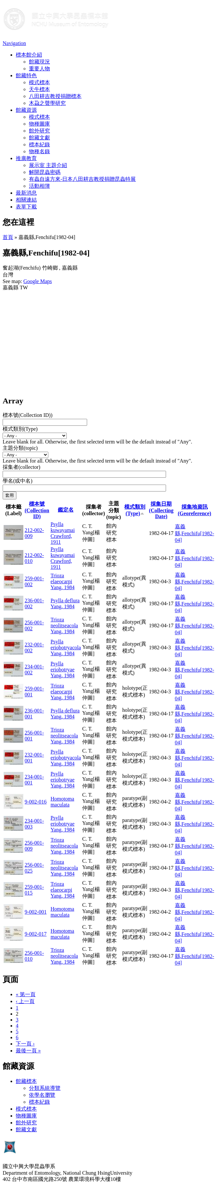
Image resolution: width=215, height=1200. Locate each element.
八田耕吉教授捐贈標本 (55, 96)
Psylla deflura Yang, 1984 (65, 603)
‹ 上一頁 (25, 1001)
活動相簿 (39, 186)
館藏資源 (26, 110)
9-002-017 (36, 934)
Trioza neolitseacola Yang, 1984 (64, 625)
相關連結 (26, 200)
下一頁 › (25, 1043)
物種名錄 (39, 151)
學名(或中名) (18, 481)
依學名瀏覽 (42, 1095)
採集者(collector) (21, 467)
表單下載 (26, 206)
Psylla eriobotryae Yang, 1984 (63, 669)
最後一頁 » (28, 1050)
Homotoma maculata (62, 801)
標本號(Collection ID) (37, 510)
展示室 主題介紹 (48, 165)
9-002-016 (36, 801)
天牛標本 (39, 89)
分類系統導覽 (44, 1088)
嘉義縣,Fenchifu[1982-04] (194, 533)
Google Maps (37, 281)
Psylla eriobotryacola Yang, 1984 (66, 647)
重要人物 (39, 68)
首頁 (8, 237)
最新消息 (26, 193)
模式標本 (39, 82)
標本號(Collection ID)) (28, 415)
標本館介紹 (29, 55)
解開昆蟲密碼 (44, 172)
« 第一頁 (26, 994)
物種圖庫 (39, 124)
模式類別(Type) (20, 429)
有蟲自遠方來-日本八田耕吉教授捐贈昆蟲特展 (82, 179)
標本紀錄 (39, 144)
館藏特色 (26, 75)
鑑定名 (66, 510)
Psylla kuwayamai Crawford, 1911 (63, 533)
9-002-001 (36, 912)
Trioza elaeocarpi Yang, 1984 (63, 581)
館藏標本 (26, 1081)
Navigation (14, 43)
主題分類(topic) (20, 448)
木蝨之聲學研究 (47, 103)
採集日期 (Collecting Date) (161, 510)
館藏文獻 (39, 137)
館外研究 (39, 130)
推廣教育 (26, 158)
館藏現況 (39, 61)
